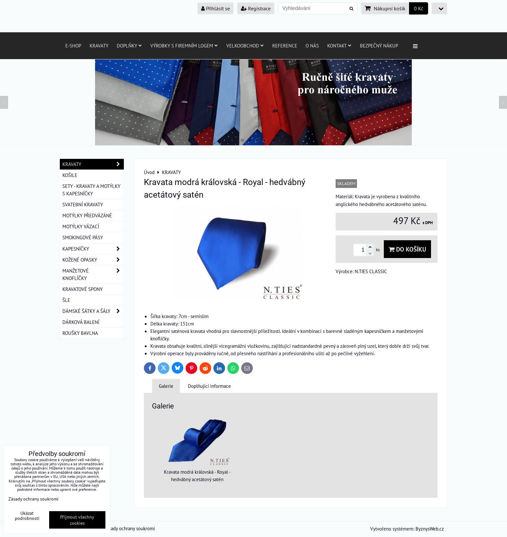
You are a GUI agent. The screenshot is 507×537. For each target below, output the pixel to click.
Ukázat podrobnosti (27, 516)
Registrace (256, 8)
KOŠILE (69, 175)
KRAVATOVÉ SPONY (82, 289)
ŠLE (66, 300)
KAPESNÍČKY (93, 248)
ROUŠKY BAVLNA (80, 333)
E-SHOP (73, 45)
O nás (312, 45)
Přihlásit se (215, 8)
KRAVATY (93, 164)
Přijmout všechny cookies (77, 520)
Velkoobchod (245, 45)
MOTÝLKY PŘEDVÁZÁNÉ (87, 215)
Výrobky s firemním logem (184, 45)
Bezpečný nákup (379, 45)
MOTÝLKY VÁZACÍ (80, 226)
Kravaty (99, 45)
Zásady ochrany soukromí (129, 528)
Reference (284, 45)
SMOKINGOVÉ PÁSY (82, 237)
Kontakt (339, 45)
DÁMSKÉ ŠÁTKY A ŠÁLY (93, 311)
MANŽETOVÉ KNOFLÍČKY (93, 274)
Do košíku (407, 249)
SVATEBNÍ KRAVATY (82, 204)
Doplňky (129, 45)
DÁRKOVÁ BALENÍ (80, 322)
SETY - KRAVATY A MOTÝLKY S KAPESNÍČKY (91, 190)
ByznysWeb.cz (429, 528)
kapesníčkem (377, 331)
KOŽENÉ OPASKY (93, 259)
